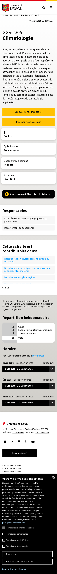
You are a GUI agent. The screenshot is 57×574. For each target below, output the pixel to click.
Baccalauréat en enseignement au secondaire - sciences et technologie (28, 270)
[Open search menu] (43, 7)
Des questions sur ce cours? (29, 111)
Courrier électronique (11, 465)
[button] (14, 569)
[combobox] (53, 477)
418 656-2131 (18, 432)
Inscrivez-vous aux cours (28, 122)
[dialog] (28, 524)
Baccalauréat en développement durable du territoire (26, 260)
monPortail (38, 355)
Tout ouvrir (48, 363)
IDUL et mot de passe (11, 468)
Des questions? (20, 453)
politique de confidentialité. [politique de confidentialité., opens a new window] (14, 522)
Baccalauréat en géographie (18, 284)
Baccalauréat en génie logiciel (19, 277)
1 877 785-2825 (42, 432)
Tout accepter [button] (12, 554)
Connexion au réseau (11, 471)
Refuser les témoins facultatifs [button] (19, 561)
